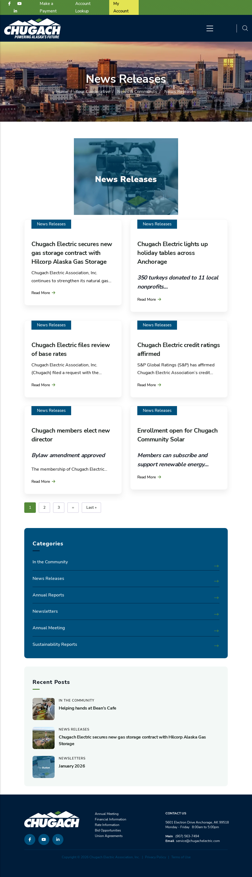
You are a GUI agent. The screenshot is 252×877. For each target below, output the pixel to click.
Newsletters (45, 611)
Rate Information (107, 825)
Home (62, 92)
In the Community (50, 562)
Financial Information (110, 819)
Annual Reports (48, 595)
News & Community (137, 92)
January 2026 (72, 766)
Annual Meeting (49, 628)
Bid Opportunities (108, 830)
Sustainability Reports (55, 644)
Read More (40, 292)
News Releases (51, 224)
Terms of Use (181, 857)
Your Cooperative (93, 92)
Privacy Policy (155, 857)
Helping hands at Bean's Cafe (87, 708)
